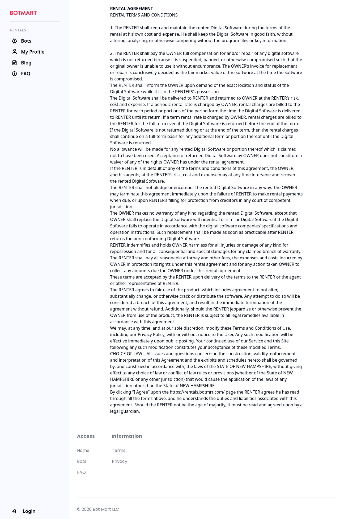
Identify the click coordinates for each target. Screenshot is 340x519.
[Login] (35, 511)
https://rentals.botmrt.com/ (197, 392)
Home (83, 450)
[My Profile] (35, 51)
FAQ (81, 472)
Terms (118, 450)
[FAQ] (35, 73)
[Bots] (35, 40)
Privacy (119, 461)
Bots (81, 461)
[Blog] (35, 62)
